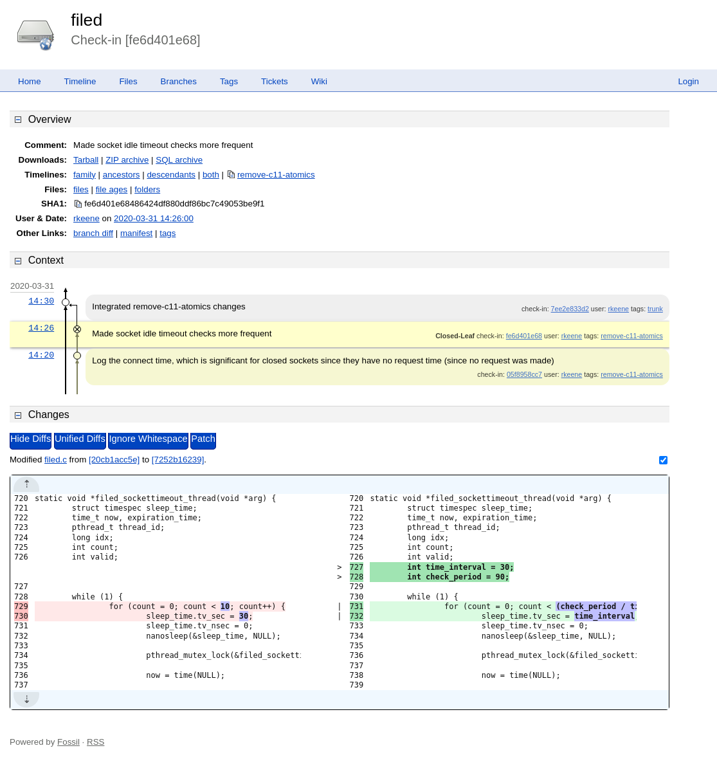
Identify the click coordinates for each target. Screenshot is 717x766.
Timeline (80, 81)
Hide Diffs (30, 438)
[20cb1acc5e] (114, 459)
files (81, 189)
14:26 (41, 328)
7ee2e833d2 (570, 309)
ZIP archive (127, 160)
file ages (112, 189)
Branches (179, 81)
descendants (171, 174)
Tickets (274, 81)
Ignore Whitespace (148, 438)
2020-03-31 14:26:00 (154, 218)
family (84, 174)
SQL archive (179, 160)
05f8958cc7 (524, 374)
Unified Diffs (80, 438)
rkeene (86, 218)
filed (86, 20)
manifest (136, 233)
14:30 (41, 301)
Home (29, 81)
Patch (203, 438)
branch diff (93, 233)
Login (688, 81)
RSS (95, 742)
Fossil (68, 742)
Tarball (85, 160)
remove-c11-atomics (276, 174)
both (211, 174)
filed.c (55, 459)
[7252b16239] (178, 459)
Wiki (319, 81)
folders (147, 189)
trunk (655, 309)
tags (167, 233)
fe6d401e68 (524, 336)
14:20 (41, 355)
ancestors (121, 174)
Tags (229, 81)
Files (128, 81)
